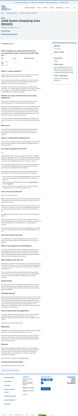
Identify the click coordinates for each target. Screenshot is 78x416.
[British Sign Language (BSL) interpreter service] (38, 2)
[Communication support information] (52, 2)
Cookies (32, 410)
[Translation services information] (64, 2)
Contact (67, 7)
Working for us (60, 7)
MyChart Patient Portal (9, 395)
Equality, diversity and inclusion (9, 386)
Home (2, 13)
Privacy (27, 410)
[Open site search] (75, 8)
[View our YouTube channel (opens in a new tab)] (48, 375)
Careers (4, 410)
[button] (22, 2)
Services (39, 7)
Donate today (45, 384)
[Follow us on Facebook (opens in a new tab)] (45, 375)
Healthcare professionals (10, 391)
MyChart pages (24, 353)
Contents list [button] (7, 39)
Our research (7, 380)
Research (45, 7)
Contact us (25, 389)
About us (52, 7)
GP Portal (10, 410)
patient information (61, 67)
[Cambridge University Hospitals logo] (7, 8)
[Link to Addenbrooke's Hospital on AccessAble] (51, 411)
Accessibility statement (19, 410)
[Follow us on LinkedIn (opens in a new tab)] (42, 378)
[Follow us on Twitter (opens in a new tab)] (42, 375)
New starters (7, 399)
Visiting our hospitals (30, 7)
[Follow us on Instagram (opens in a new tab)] (51, 375)
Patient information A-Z (12, 13)
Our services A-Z (8, 376)
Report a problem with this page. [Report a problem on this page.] (10, 365)
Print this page (5, 30)
